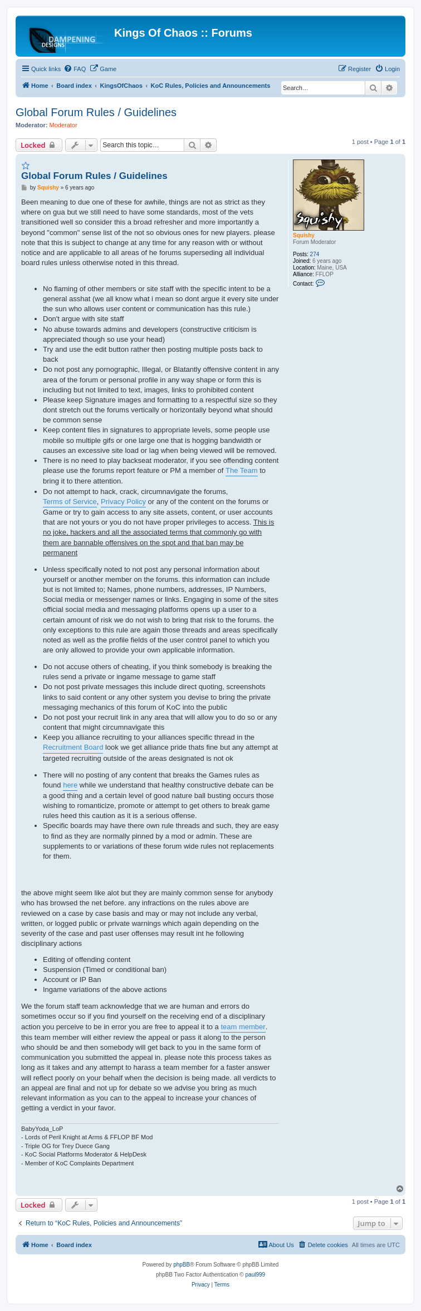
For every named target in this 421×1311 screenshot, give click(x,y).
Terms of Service (70, 501)
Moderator (63, 125)
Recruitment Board (73, 747)
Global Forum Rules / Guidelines (96, 112)
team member (243, 1027)
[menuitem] (74, 69)
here (70, 785)
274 (315, 254)
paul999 (256, 1275)
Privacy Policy (123, 501)
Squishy (304, 235)
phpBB (181, 1265)
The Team (242, 470)
